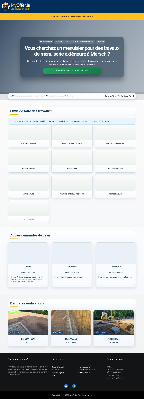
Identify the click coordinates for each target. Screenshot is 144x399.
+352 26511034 (113, 376)
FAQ (53, 375)
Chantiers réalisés (84, 373)
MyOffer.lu (14, 96)
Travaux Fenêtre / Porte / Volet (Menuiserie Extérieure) (42, 96)
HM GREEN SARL (28, 339)
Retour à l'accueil (58, 367)
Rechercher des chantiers (87, 370)
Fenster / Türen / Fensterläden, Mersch (119, 96)
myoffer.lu (73, 395)
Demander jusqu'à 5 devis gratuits (72, 70)
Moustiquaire (72, 267)
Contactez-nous (57, 370)
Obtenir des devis (84, 367)
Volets (28, 267)
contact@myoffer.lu (114, 378)
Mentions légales (58, 373)
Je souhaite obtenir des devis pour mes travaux (72, 16)
